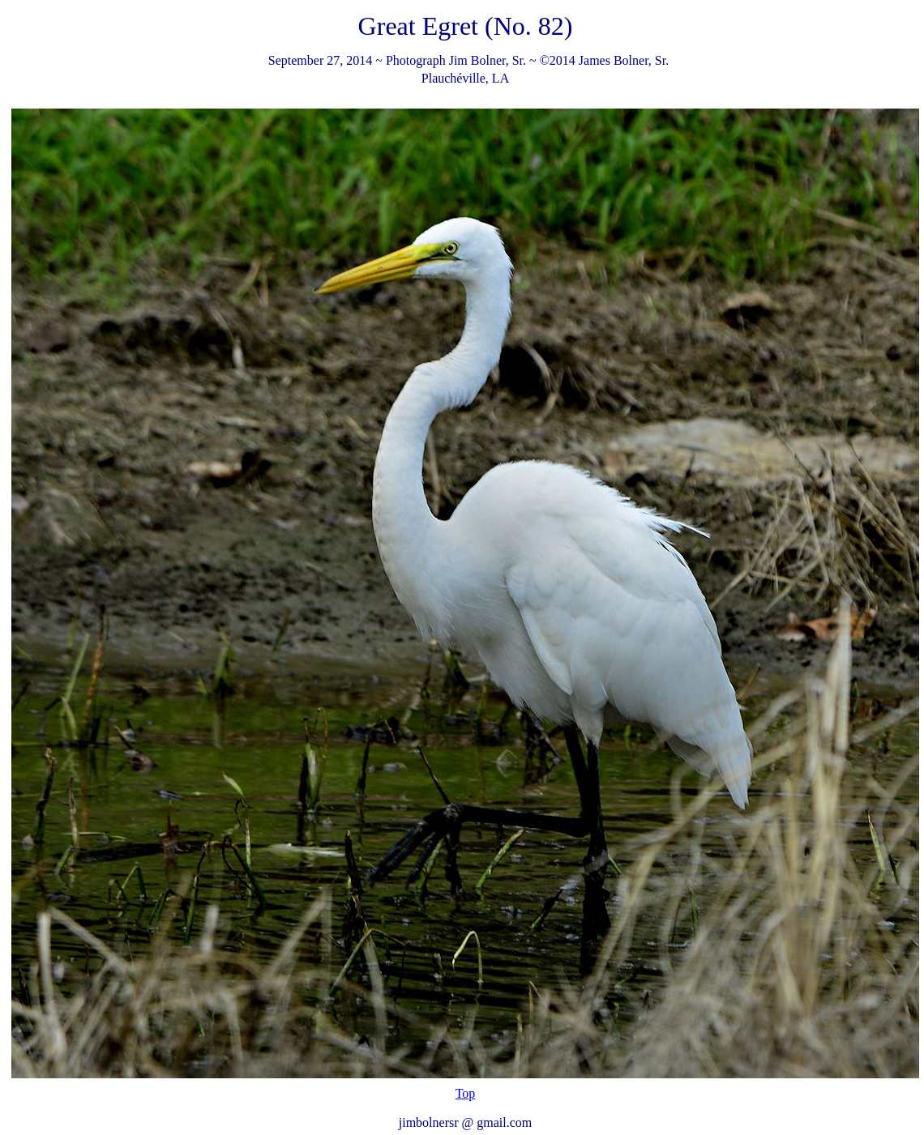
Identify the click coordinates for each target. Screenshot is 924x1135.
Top (466, 1093)
